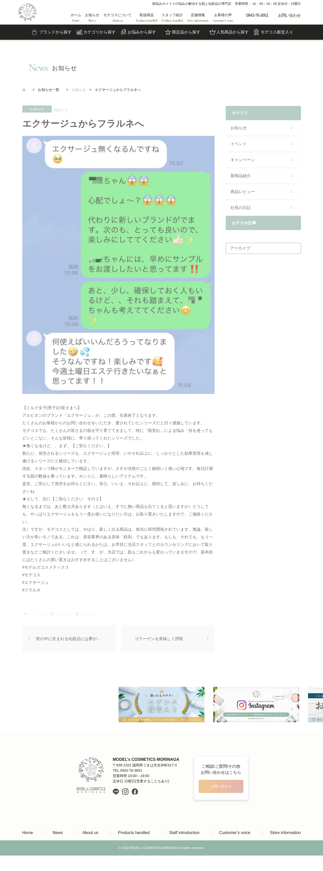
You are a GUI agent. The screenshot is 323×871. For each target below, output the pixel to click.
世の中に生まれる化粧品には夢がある (70, 640)
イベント (239, 145)
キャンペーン (243, 161)
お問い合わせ (289, 15)
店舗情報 (197, 18)
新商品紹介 (241, 177)
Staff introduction (184, 832)
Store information (285, 832)
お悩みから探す (142, 32)
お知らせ (92, 18)
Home (27, 832)
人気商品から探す (232, 32)
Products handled (134, 832)
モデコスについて (117, 18)
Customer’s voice (234, 832)
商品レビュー (243, 193)
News (58, 832)
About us (90, 832)
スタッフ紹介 (172, 18)
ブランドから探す (55, 32)
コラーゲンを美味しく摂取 (159, 640)
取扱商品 (146, 18)
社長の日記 (241, 209)
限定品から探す (186, 32)
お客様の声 (223, 18)
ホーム (75, 18)
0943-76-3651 (257, 15)
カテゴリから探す (99, 32)
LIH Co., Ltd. (169, 863)
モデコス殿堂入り (277, 32)
